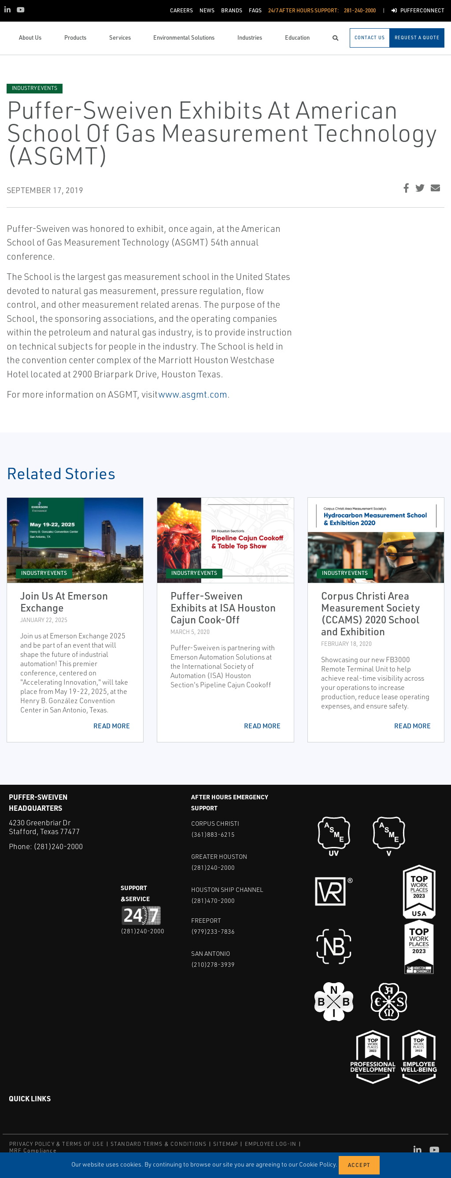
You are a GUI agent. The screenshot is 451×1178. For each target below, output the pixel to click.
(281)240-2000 (58, 846)
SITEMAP (225, 1144)
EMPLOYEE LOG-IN (271, 1144)
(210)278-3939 (213, 964)
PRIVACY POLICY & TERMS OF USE (56, 1144)
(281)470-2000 (213, 900)
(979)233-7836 (213, 931)
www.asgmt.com (192, 394)
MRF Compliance (32, 1150)
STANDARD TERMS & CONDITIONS (159, 1144)
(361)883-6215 (213, 834)
